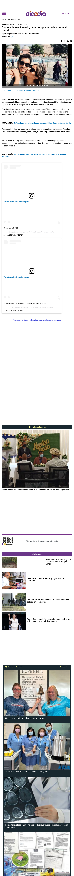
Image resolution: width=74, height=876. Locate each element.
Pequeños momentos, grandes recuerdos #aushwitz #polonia (25, 303)
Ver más (63, 667)
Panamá (36, 91)
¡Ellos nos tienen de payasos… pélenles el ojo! (42, 541)
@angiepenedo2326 (11, 228)
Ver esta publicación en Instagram (16, 202)
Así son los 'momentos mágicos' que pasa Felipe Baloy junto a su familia (42, 123)
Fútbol (28, 91)
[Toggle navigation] (4, 13)
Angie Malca (20, 91)
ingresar (66, 13)
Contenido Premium (37, 427)
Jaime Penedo (8, 91)
